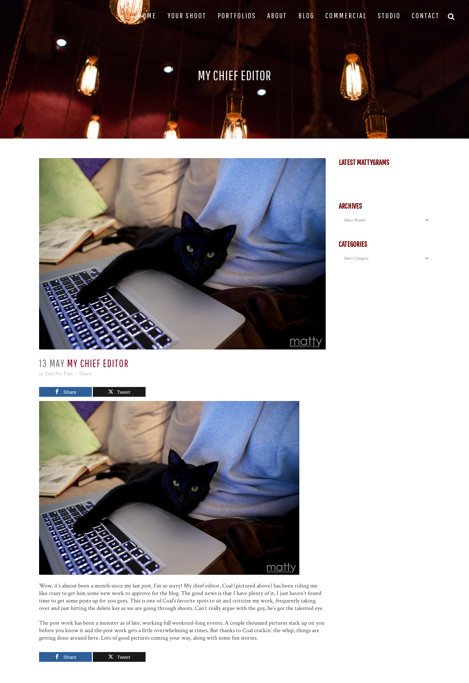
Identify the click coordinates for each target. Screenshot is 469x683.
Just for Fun (59, 373)
